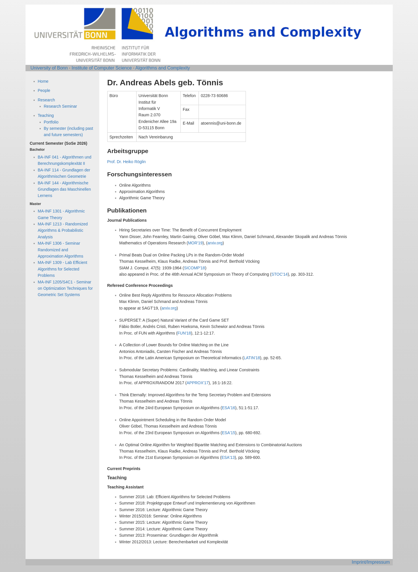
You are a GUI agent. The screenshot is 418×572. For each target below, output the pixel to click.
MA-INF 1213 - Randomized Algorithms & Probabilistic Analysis (63, 230)
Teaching (46, 115)
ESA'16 (228, 407)
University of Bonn (49, 67)
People (44, 90)
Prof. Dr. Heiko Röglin (126, 161)
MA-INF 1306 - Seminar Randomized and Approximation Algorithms (60, 249)
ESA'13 (228, 457)
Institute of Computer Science (101, 67)
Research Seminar (60, 106)
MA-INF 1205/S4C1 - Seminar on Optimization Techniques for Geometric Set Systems (65, 288)
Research (46, 100)
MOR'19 (195, 243)
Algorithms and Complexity (162, 67)
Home (43, 81)
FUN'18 (184, 333)
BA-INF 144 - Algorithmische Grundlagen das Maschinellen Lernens (64, 189)
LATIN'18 (252, 357)
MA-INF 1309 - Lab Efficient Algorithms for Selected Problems (62, 269)
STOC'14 (279, 274)
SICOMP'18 (194, 268)
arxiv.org (215, 243)
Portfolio (51, 122)
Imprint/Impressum (371, 562)
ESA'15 (228, 432)
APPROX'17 (197, 382)
